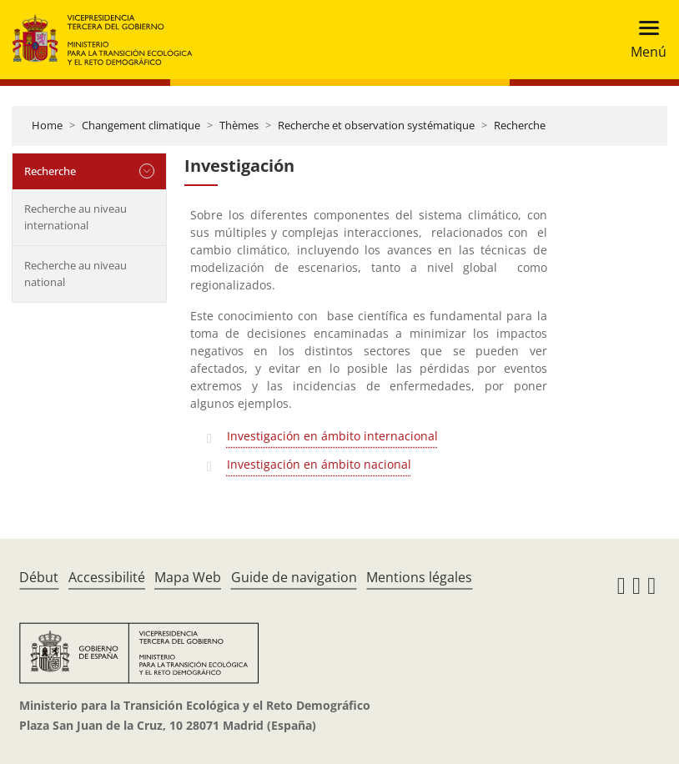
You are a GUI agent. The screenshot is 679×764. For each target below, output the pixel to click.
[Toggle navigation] (643, 39)
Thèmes (239, 125)
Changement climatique (141, 125)
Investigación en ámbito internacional (332, 436)
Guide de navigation (294, 577)
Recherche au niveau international (75, 217)
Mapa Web (187, 577)
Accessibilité (106, 577)
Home (47, 125)
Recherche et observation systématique (376, 125)
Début (38, 577)
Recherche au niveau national (75, 273)
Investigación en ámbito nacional (319, 464)
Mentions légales (419, 577)
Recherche (520, 125)
